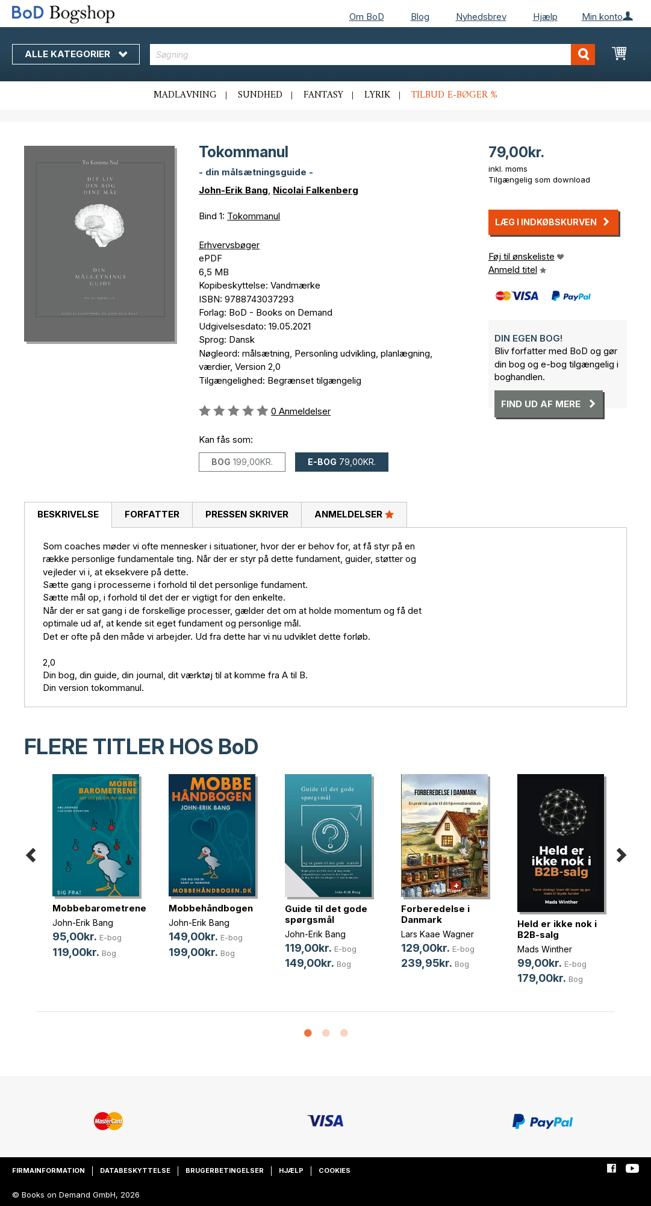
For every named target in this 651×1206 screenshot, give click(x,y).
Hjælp (545, 16)
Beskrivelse (68, 514)
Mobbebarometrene (99, 908)
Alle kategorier (76, 54)
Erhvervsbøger (229, 245)
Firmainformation (48, 1170)
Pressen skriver (246, 514)
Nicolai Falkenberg (315, 190)
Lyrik (377, 95)
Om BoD (366, 16)
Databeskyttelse (135, 1170)
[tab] (67, 515)
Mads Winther (544, 949)
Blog (420, 16)
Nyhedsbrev (481, 16)
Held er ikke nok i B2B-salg (557, 929)
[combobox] (372, 54)
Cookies (334, 1170)
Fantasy (323, 95)
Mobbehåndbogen (211, 908)
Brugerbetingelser (224, 1170)
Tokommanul (253, 216)
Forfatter (152, 514)
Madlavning (185, 95)
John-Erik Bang (233, 190)
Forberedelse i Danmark (435, 914)
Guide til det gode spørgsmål (326, 914)
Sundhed (260, 95)
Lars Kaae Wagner (437, 934)
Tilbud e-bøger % (454, 95)
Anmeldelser (354, 513)
